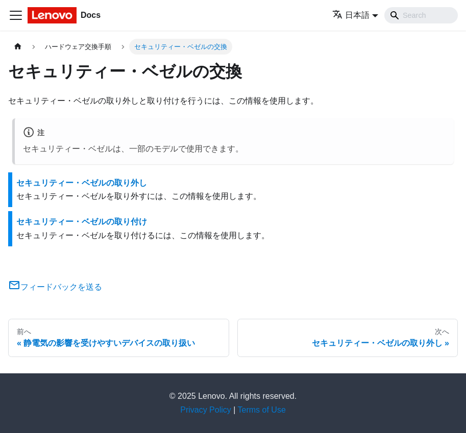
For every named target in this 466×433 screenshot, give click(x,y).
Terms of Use (262, 409)
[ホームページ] (18, 47)
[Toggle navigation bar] (15, 15)
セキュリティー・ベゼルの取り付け (81, 221)
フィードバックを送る (55, 287)
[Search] (421, 15)
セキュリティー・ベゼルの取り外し (81, 183)
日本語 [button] (351, 15)
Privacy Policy (205, 409)
